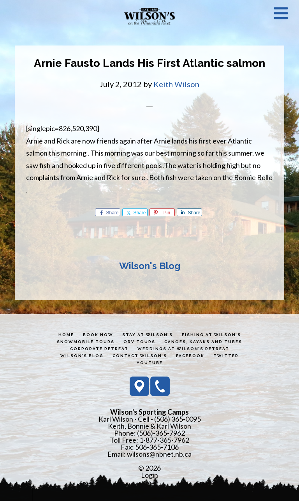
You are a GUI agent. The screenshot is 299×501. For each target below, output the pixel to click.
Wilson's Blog (149, 266)
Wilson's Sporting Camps (149, 16)
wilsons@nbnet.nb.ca (159, 454)
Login (149, 475)
